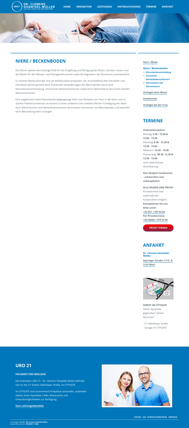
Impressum (172, 417)
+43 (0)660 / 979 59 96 (155, 219)
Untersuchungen (128, 6)
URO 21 (33, 6)
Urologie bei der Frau (155, 105)
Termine (151, 6)
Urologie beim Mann (155, 92)
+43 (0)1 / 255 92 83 (154, 211)
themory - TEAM (32, 424)
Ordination (84, 6)
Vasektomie (150, 98)
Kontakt (167, 6)
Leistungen (104, 6)
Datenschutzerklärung (157, 417)
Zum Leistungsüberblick (30, 405)
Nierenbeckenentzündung (158, 72)
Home (67, 6)
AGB (144, 417)
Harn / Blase (150, 62)
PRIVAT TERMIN (158, 227)
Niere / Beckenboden (155, 68)
